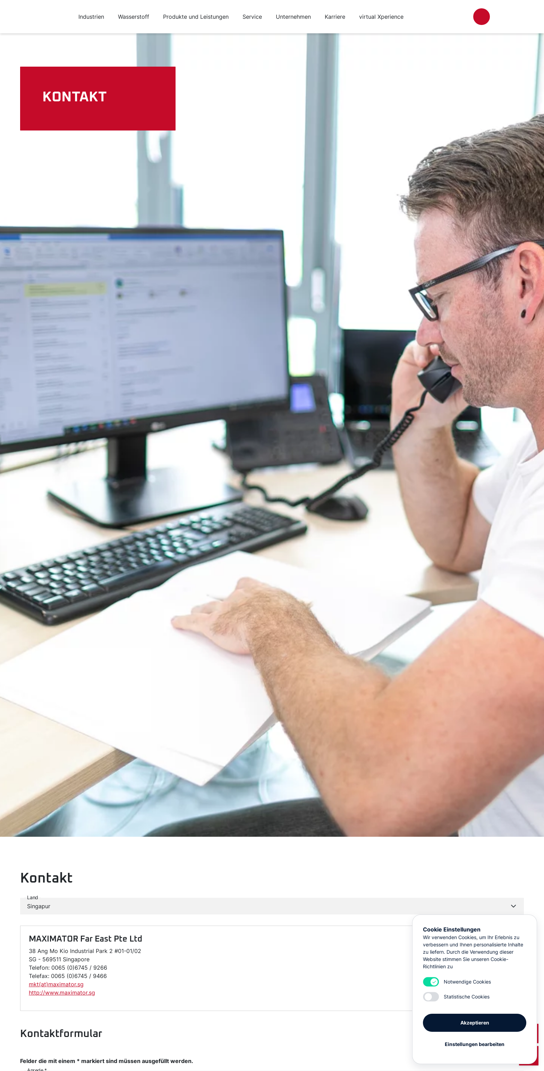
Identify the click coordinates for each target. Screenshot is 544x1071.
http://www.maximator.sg (62, 992)
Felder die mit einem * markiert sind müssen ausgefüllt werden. (106, 1060)
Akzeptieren (474, 1023)
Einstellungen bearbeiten (474, 1044)
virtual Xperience (381, 16)
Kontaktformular (61, 1034)
